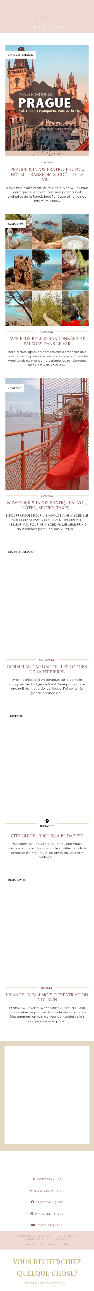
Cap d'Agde (47, 659)
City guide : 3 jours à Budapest (47, 836)
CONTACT (63, 1239)
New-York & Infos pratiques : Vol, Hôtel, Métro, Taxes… (47, 505)
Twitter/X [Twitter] (47, 1179)
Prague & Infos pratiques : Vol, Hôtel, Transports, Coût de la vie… (47, 174)
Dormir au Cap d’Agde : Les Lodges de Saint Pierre (47, 669)
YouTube (47, 1225)
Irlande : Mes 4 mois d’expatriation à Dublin (47, 997)
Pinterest (47, 1213)
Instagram (47, 1190)
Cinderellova (39, 1235)
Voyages (47, 162)
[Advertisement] (47, 1095)
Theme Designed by (47, 1244)
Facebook (47, 1202)
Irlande (47, 987)
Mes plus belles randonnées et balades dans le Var (47, 341)
